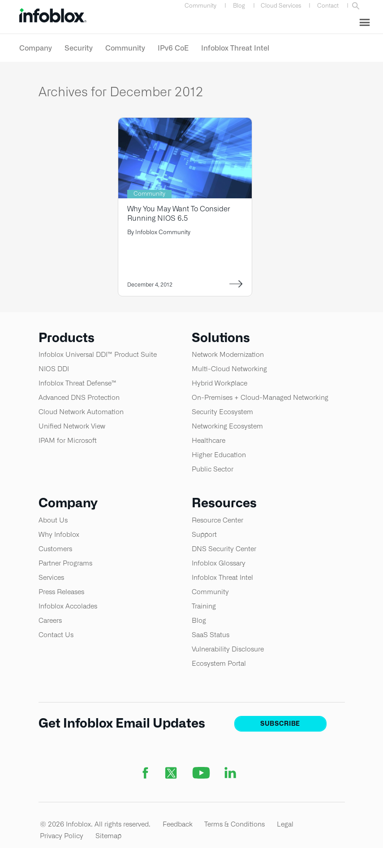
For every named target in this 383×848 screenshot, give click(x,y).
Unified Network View (72, 426)
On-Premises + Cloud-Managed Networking (260, 397)
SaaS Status (210, 634)
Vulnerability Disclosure (228, 649)
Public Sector (212, 469)
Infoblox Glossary (218, 563)
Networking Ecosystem (227, 426)
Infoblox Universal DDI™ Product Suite (98, 354)
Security (79, 47)
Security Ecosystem (222, 411)
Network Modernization (228, 354)
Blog (239, 5)
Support (204, 534)
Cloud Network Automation (81, 411)
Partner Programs (65, 563)
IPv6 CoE (173, 47)
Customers (55, 548)
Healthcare (208, 440)
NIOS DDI (54, 369)
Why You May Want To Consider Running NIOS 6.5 (178, 214)
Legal (285, 824)
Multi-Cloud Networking (229, 369)
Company (35, 47)
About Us (53, 520)
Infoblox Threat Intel (235, 47)
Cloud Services (281, 5)
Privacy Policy (61, 835)
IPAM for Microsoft (68, 440)
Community (200, 5)
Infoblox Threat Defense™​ (77, 383)
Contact (328, 5)
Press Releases (61, 591)
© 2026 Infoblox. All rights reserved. (95, 824)
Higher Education (219, 454)
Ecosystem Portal (219, 663)
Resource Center (217, 520)
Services (51, 577)
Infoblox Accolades (68, 606)
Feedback (178, 824)
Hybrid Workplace (219, 383)
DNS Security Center (224, 548)
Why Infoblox (59, 534)
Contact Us (56, 634)
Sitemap (108, 835)
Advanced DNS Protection (79, 397)
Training (204, 606)
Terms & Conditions (234, 824)
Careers (50, 620)
